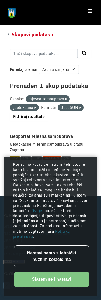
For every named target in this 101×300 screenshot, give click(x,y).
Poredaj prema (23, 69)
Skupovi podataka (32, 34)
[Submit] (84, 53)
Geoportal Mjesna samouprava (41, 136)
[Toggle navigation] (90, 11)
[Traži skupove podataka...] (44, 53)
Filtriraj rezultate (29, 116)
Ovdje (37, 211)
